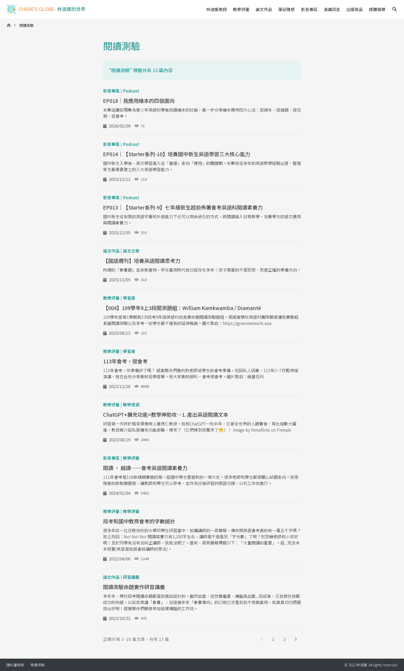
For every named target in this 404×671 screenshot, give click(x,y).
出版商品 (354, 9)
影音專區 (309, 9)
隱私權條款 (15, 664)
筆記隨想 (286, 9)
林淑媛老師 (216, 9)
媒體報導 (377, 9)
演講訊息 (332, 9)
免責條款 (37, 664)
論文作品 (264, 9)
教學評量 (241, 9)
